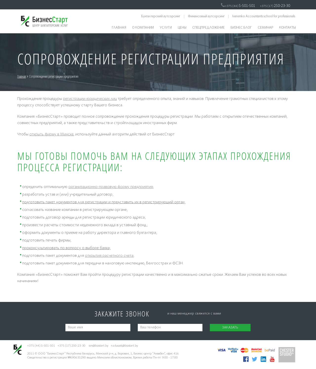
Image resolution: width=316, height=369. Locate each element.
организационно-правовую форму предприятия (110, 187)
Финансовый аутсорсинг (206, 16)
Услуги (166, 28)
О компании (143, 28)
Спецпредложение (208, 28)
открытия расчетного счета (109, 256)
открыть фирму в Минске (51, 134)
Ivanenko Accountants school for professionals (263, 16)
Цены (182, 28)
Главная (119, 28)
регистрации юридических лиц (90, 99)
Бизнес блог (241, 28)
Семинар (265, 28)
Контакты (287, 28)
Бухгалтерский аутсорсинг (160, 16)
